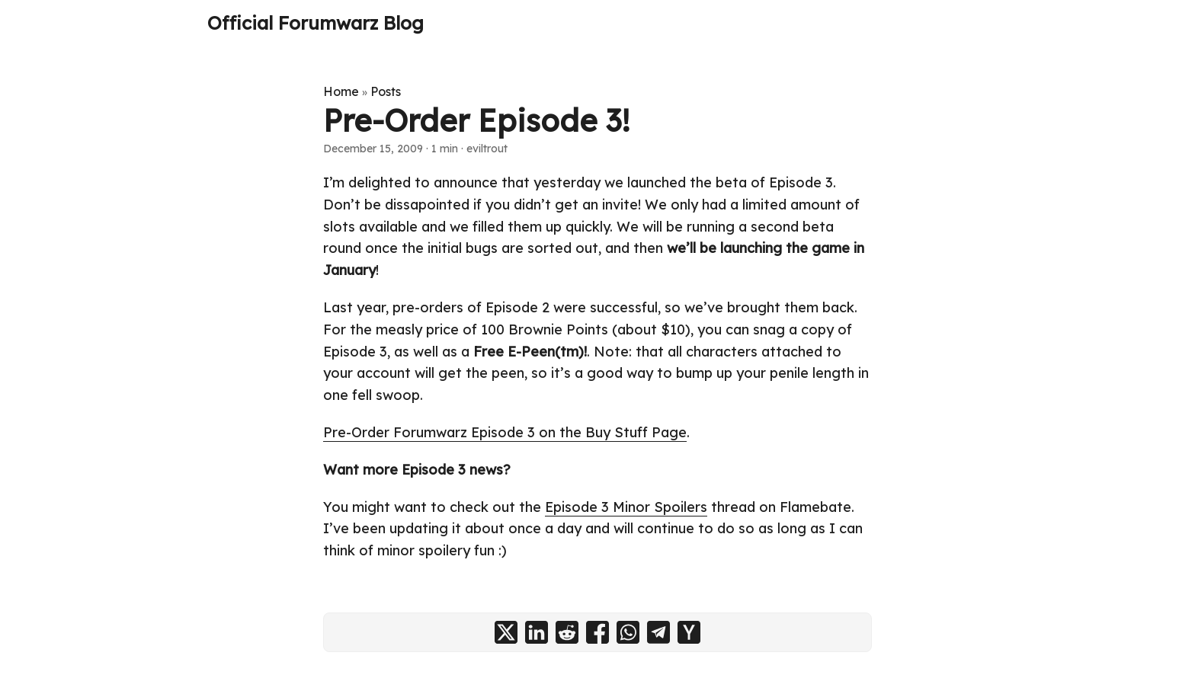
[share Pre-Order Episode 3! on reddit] (567, 632)
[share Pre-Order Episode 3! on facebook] (597, 632)
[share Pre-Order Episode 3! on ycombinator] (689, 632)
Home (341, 91)
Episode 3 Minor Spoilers (626, 507)
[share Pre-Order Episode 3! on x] (506, 632)
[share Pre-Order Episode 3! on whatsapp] (628, 632)
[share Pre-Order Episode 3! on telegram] (658, 632)
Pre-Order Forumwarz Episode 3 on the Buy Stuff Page (505, 432)
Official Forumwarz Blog (315, 22)
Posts (385, 91)
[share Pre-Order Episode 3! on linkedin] (536, 632)
